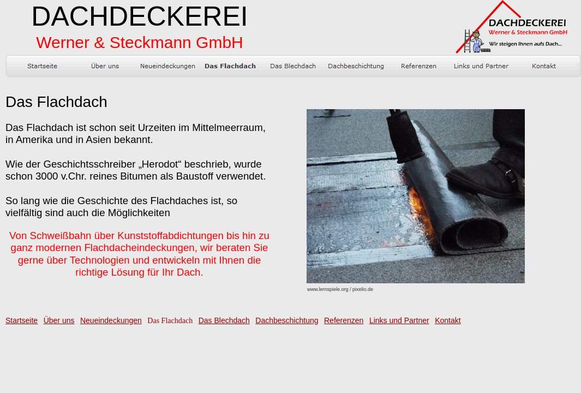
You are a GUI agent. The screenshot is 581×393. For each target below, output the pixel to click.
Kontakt (447, 320)
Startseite (21, 320)
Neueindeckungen (111, 320)
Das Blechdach (224, 320)
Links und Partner (399, 320)
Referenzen (343, 320)
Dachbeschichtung (286, 320)
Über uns (59, 320)
